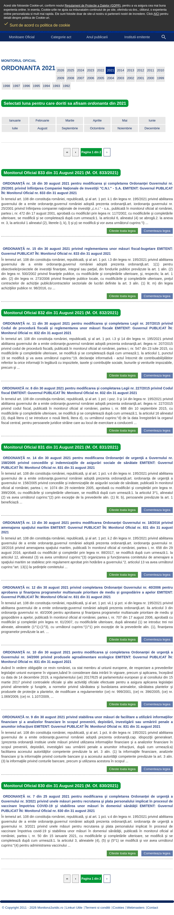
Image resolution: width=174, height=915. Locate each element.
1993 (56, 86)
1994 (46, 86)
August (42, 128)
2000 (150, 78)
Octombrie (97, 128)
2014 (120, 70)
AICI (156, 14)
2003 (120, 78)
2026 (60, 70)
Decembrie (152, 128)
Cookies (118, 907)
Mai (124, 120)
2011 (150, 70)
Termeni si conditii (97, 907)
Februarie (42, 120)
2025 (70, 70)
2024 (80, 70)
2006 (90, 78)
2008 (70, 78)
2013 (130, 70)
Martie (70, 120)
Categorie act (61, 37)
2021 (110, 70)
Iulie (15, 128)
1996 (26, 86)
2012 (140, 70)
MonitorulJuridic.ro (50, 907)
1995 (36, 86)
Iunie (152, 120)
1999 (160, 78)
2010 (160, 70)
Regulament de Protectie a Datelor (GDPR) (93, 5)
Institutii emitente (137, 37)
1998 (6, 86)
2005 (100, 78)
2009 (60, 78)
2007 (80, 78)
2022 (100, 70)
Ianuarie (15, 120)
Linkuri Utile (74, 907)
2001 (140, 78)
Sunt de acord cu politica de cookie (37, 23)
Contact (152, 907)
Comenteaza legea (157, 231)
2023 (90, 70)
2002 (130, 78)
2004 (110, 78)
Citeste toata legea (122, 231)
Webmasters (136, 907)
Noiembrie (124, 128)
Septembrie (70, 128)
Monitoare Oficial (22, 37)
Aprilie (97, 120)
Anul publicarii (97, 37)
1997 (16, 86)
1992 (66, 86)
